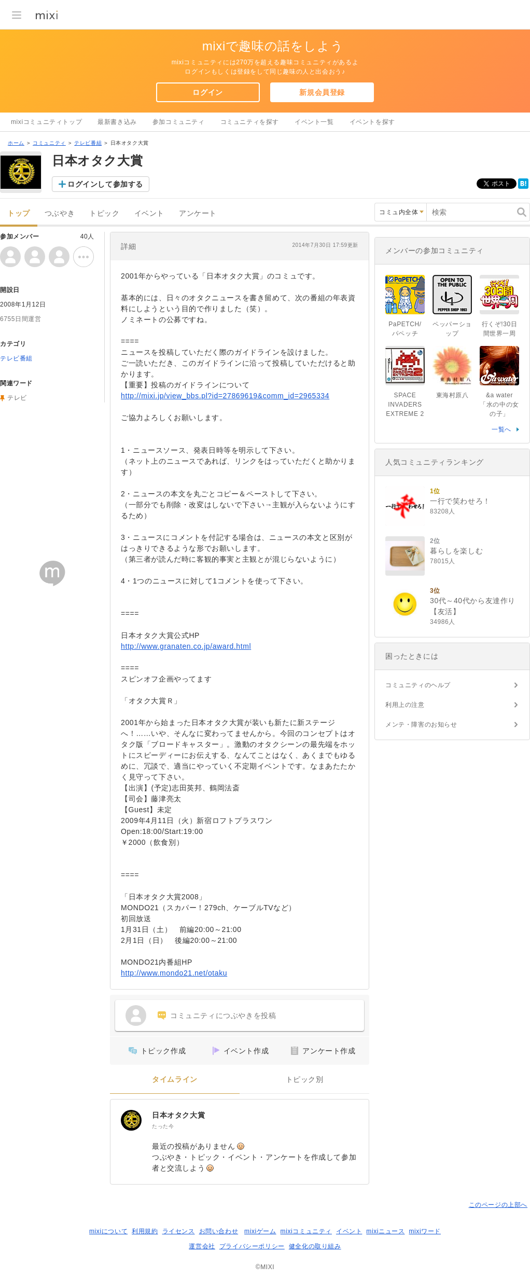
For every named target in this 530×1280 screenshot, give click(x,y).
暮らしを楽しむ (456, 551)
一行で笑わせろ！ (460, 501)
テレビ (17, 397)
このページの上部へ (498, 1204)
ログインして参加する (105, 184)
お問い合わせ (219, 1231)
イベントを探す (372, 122)
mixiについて (108, 1231)
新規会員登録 (322, 92)
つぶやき (60, 213)
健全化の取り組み (315, 1246)
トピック (104, 213)
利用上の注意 (405, 704)
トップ (18, 213)
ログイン (207, 92)
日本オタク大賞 (178, 1115)
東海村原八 (452, 395)
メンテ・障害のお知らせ (421, 724)
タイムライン (175, 1079)
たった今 (163, 1126)
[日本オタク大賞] (131, 1120)
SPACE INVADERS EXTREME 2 (405, 405)
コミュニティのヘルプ (418, 685)
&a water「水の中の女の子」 (499, 405)
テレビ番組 (88, 143)
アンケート (198, 213)
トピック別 (305, 1079)
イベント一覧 (314, 122)
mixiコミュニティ (306, 1231)
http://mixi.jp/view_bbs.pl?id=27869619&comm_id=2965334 (225, 396)
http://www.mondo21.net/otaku (174, 973)
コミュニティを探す (249, 122)
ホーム (16, 143)
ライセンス (178, 1231)
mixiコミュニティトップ (46, 122)
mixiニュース (385, 1231)
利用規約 (145, 1231)
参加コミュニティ (178, 122)
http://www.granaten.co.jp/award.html (186, 646)
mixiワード (425, 1231)
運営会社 (202, 1246)
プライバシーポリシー (252, 1246)
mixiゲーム (260, 1231)
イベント (149, 213)
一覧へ (501, 429)
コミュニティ (49, 143)
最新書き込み (117, 122)
